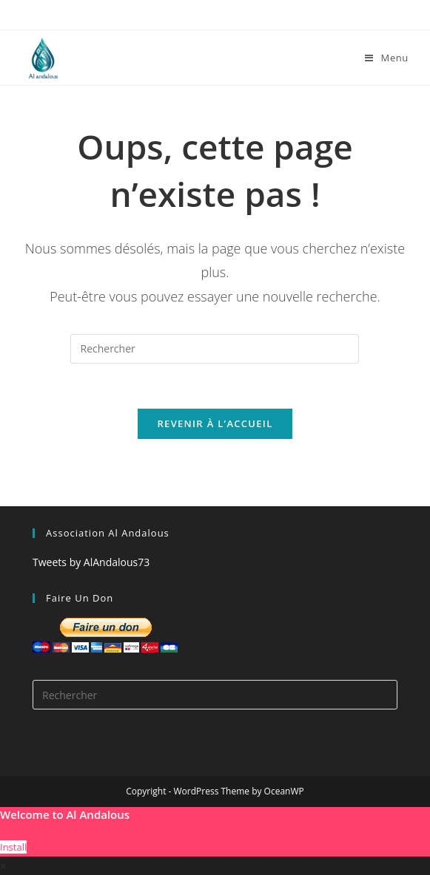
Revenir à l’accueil (214, 423)
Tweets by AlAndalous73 (91, 562)
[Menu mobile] (387, 57)
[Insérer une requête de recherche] (214, 349)
